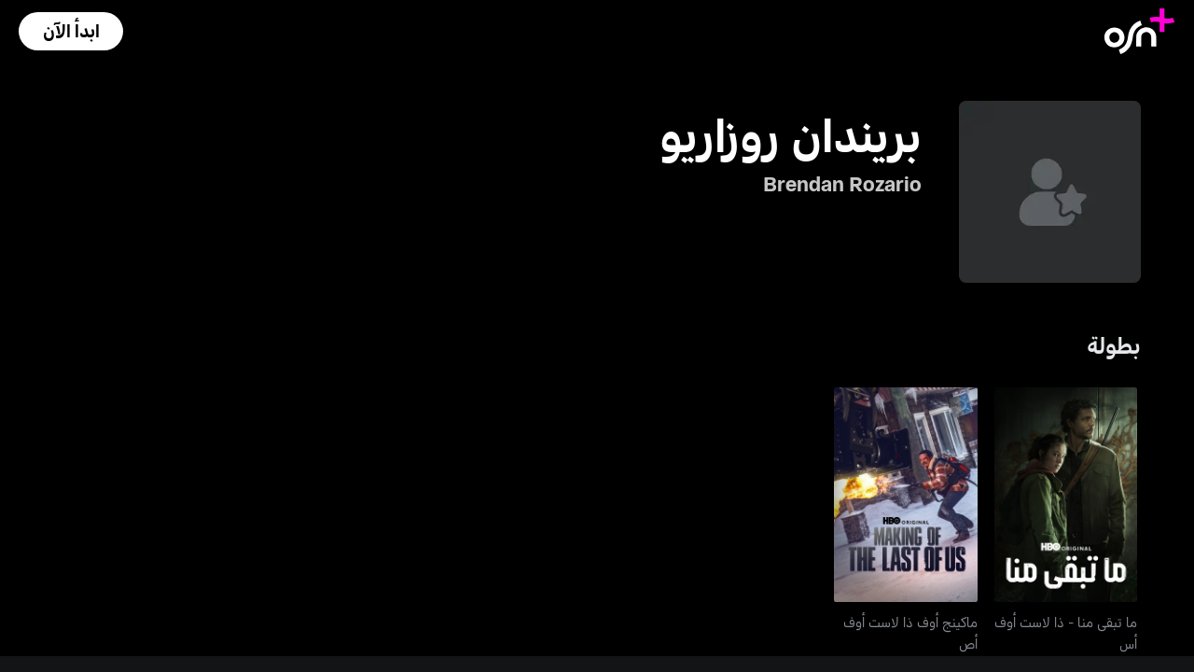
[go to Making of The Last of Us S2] (906, 494)
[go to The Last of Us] (1066, 494)
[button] (71, 31)
